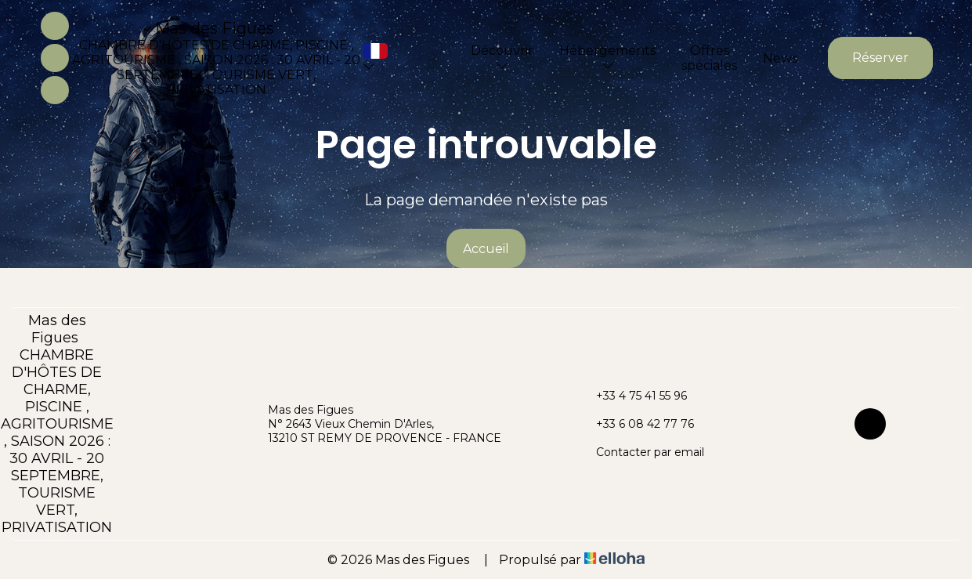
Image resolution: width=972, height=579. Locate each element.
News (780, 58)
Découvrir (502, 57)
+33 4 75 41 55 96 (632, 396)
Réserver (880, 57)
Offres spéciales (709, 58)
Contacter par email (641, 452)
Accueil (486, 248)
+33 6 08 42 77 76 (636, 424)
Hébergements (607, 57)
